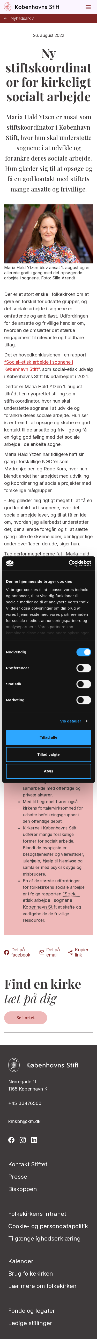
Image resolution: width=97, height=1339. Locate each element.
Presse (17, 1177)
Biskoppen (22, 1189)
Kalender (20, 1261)
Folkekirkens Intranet (37, 1214)
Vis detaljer (70, 721)
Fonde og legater (31, 1311)
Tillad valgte (48, 754)
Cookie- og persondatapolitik (48, 1226)
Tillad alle (48, 737)
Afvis (48, 771)
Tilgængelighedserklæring (44, 1238)
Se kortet (26, 1018)
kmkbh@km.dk (24, 1121)
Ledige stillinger (30, 1323)
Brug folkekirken (30, 1273)
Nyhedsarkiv (19, 18)
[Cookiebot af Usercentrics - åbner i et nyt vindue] (69, 563)
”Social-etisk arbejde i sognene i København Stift (51, 900)
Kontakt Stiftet (27, 1164)
